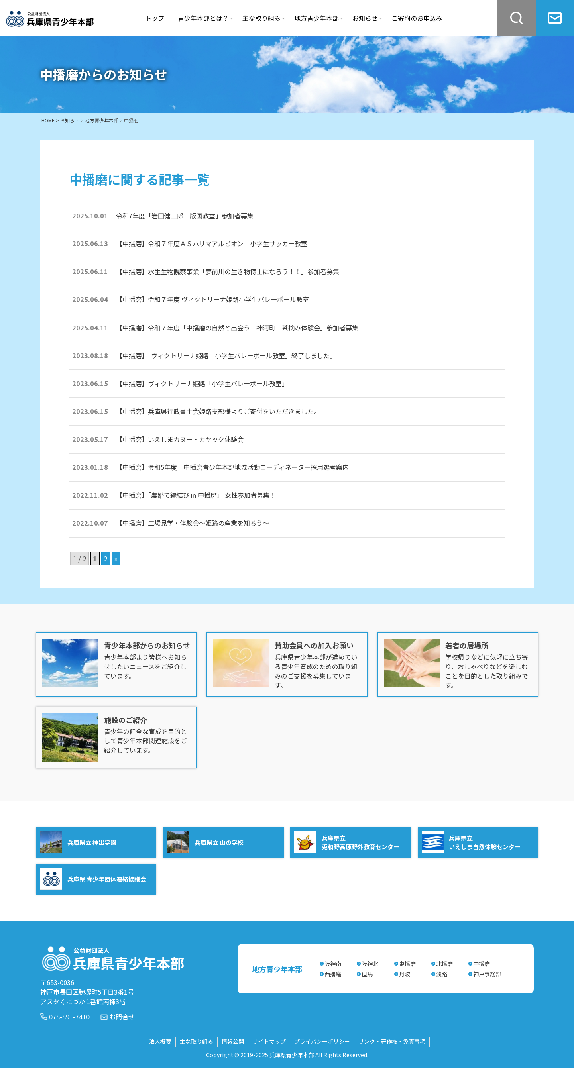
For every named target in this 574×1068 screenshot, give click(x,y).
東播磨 (407, 963)
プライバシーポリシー (322, 1041)
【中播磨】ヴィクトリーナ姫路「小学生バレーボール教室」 (202, 383)
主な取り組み (196, 1041)
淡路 (441, 973)
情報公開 (233, 1041)
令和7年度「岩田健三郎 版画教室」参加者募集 (185, 215)
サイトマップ (269, 1041)
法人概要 (160, 1041)
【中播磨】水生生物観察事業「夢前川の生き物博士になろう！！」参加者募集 (227, 271)
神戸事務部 (487, 973)
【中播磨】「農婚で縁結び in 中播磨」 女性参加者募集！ (196, 495)
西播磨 (332, 973)
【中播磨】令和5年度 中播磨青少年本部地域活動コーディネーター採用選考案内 (232, 467)
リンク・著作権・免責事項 (391, 1041)
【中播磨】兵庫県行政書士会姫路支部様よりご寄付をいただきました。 (218, 411)
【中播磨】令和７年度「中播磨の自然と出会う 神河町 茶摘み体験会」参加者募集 (237, 327)
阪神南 (332, 963)
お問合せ (122, 1016)
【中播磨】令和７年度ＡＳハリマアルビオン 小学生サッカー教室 (211, 243)
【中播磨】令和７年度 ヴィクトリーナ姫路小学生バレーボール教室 (212, 299)
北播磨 (444, 963)
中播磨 (481, 963)
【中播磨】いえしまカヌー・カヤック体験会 (180, 439)
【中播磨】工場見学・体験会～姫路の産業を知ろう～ (195, 523)
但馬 (367, 973)
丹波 (404, 973)
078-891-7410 (69, 1016)
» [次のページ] (116, 558)
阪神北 (370, 963)
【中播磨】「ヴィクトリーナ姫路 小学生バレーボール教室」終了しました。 (226, 355)
